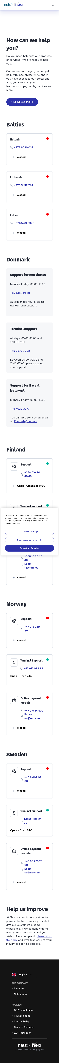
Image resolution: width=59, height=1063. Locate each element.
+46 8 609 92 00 (32, 779)
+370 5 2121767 (23, 185)
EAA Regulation (22, 1032)
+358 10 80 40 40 (33, 558)
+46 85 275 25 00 (33, 863)
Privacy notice (22, 1015)
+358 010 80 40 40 (32, 474)
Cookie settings (23, 1027)
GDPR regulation (23, 1010)
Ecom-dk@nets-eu (25, 421)
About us (19, 988)
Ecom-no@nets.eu (32, 716)
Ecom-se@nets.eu (32, 870)
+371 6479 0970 (24, 223)
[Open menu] (55, 5)
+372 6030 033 (23, 147)
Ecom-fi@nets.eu (31, 565)
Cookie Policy (22, 1021)
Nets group (20, 994)
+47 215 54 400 (33, 710)
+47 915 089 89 (32, 628)
